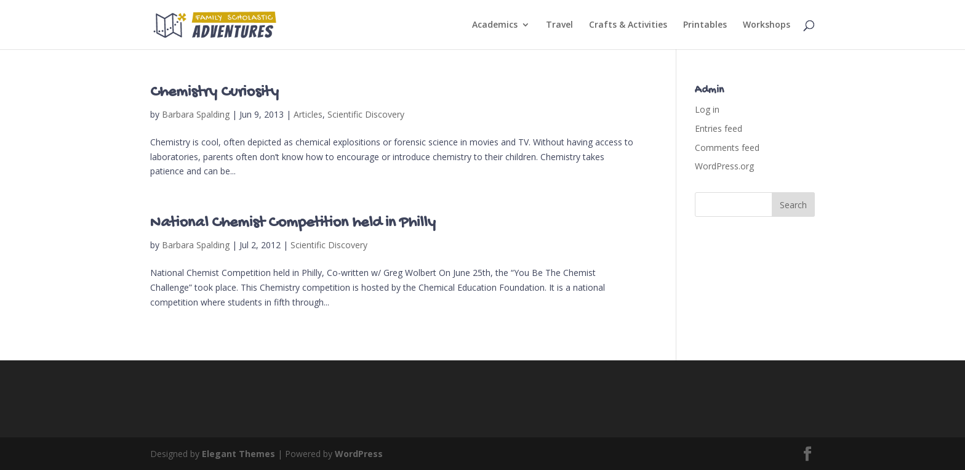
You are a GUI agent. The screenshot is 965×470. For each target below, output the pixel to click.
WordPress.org (724, 166)
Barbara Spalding (196, 114)
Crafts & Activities (628, 25)
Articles (308, 114)
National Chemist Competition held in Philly (293, 223)
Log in (707, 109)
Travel (559, 25)
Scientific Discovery (365, 114)
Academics (495, 25)
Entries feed (718, 128)
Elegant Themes (238, 454)
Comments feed (727, 147)
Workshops (766, 25)
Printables (705, 25)
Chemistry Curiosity (214, 92)
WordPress (359, 454)
